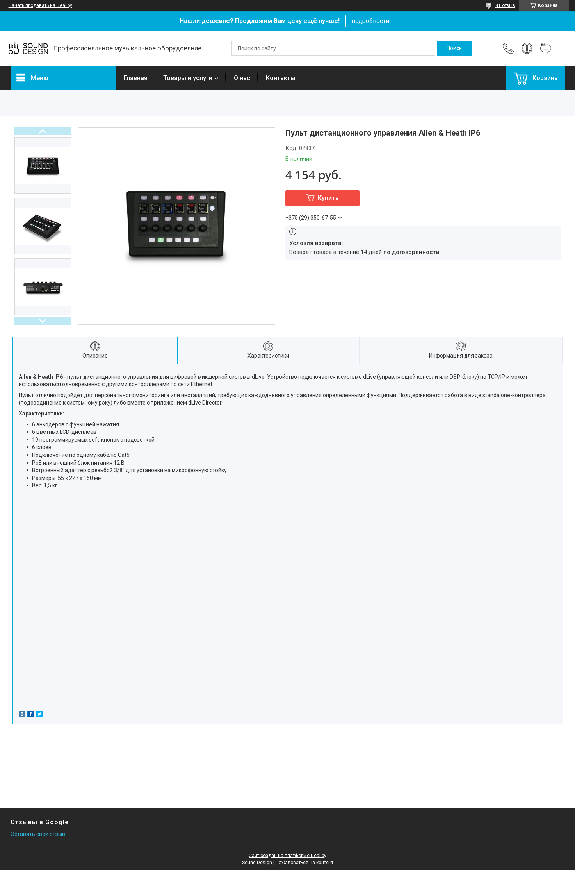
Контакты (281, 78)
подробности (370, 21)
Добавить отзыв (545, 48)
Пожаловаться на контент (304, 862)
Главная (136, 78)
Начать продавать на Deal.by (40, 5)
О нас (242, 78)
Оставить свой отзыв (38, 834)
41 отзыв (505, 5)
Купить (328, 198)
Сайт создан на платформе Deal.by (287, 855)
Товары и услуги (187, 78)
